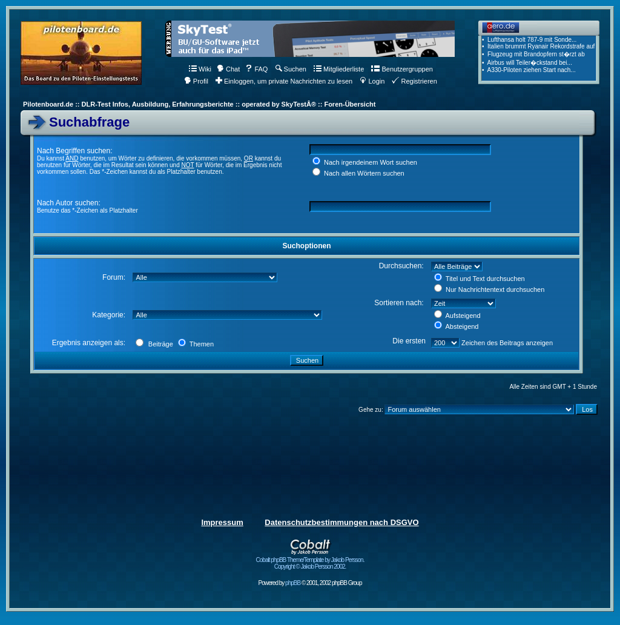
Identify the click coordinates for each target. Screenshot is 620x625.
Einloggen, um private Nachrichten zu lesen (284, 81)
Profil (196, 81)
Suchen (290, 69)
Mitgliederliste (339, 69)
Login (372, 81)
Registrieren (414, 81)
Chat (228, 69)
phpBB (292, 583)
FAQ (256, 69)
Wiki (200, 69)
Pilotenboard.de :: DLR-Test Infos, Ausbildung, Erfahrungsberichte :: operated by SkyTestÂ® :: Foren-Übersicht (199, 104)
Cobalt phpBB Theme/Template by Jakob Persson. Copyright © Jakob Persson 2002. (310, 560)
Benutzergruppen (401, 69)
